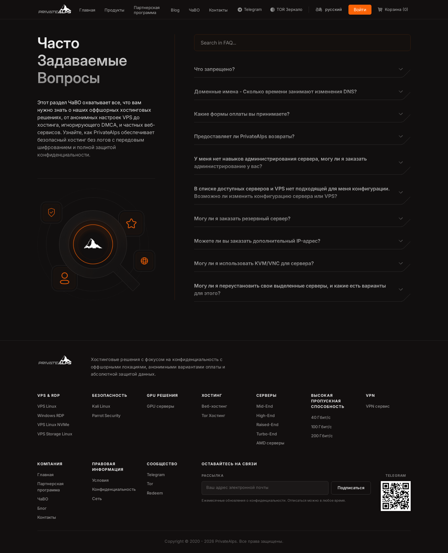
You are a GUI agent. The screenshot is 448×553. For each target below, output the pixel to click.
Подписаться (351, 487)
